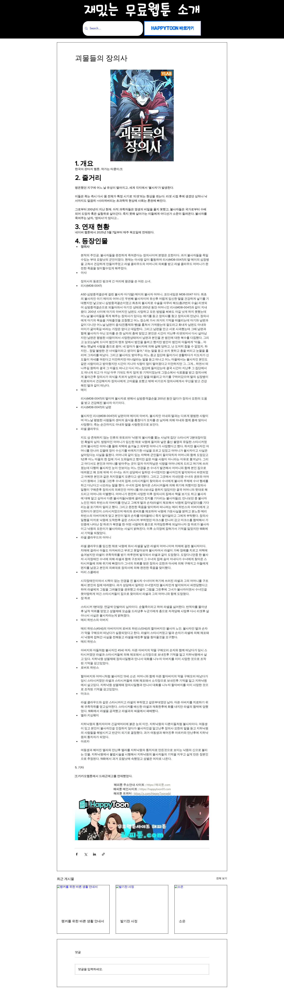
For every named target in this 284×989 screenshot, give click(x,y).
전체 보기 (221, 878)
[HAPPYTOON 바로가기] (172, 28)
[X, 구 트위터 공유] (85, 854)
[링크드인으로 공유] (94, 854)
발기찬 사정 (128, 921)
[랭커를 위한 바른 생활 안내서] (83, 899)
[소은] (201, 899)
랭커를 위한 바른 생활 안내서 (82, 921)
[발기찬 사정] (142, 899)
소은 (182, 921)
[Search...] (112, 28)
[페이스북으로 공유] (76, 854)
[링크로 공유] (103, 854)
